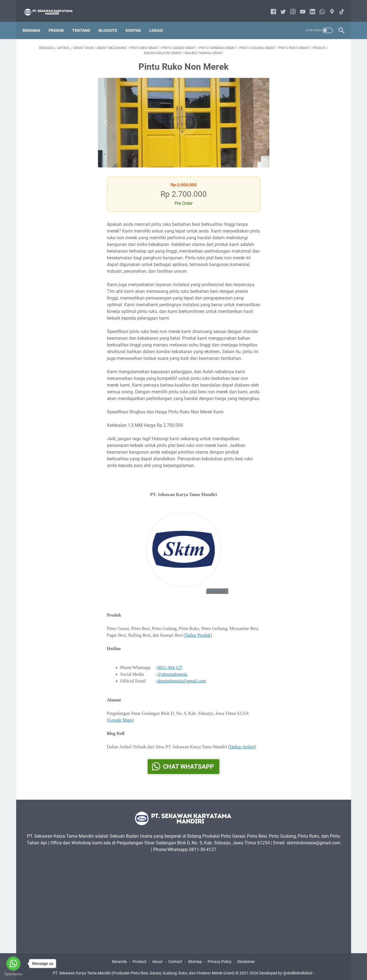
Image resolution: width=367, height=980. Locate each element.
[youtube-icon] (299, 7)
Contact (175, 960)
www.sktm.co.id (217, 586)
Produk (60, 22)
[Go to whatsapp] (13, 964)
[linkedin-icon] (309, 7)
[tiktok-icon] (338, 7)
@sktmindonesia (172, 669)
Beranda (35, 22)
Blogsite (111, 22)
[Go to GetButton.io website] (13, 974)
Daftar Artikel (242, 741)
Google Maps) (121, 715)
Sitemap (195, 960)
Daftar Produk (197, 630)
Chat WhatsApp (188, 761)
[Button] (107, 118)
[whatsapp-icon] (319, 7)
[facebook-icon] (270, 7)
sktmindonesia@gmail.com (181, 676)
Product (140, 960)
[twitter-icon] (279, 7)
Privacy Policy (220, 960)
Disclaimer (246, 960)
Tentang (85, 22)
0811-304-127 (169, 662)
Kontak (137, 22)
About (157, 960)
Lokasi (160, 22)
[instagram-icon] (289, 7)
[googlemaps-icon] (328, 7)
